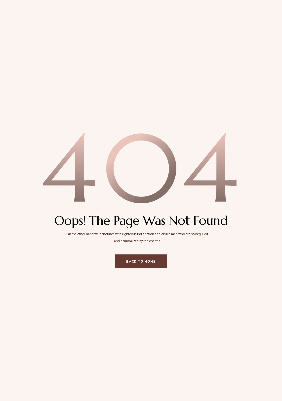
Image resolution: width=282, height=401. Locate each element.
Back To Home (141, 262)
